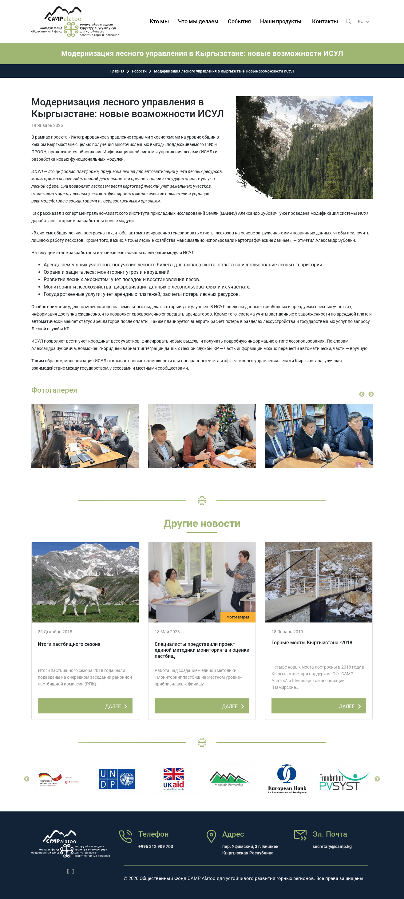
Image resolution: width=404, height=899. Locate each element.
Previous (362, 394)
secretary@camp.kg (332, 846)
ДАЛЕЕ (117, 705)
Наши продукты (280, 21)
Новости (139, 71)
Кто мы (159, 21)
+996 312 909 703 (155, 846)
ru (361, 21)
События (239, 21)
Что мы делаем (198, 21)
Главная (117, 71)
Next (371, 394)
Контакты (325, 21)
